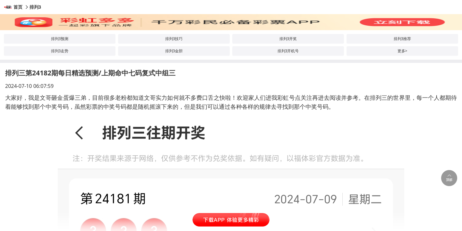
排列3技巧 (174, 38)
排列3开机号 (288, 51)
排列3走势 (60, 51)
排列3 (35, 7)
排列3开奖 (288, 38)
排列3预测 (60, 38)
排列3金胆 (174, 51)
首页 (17, 7)
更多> (402, 51)
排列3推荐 (402, 38)
